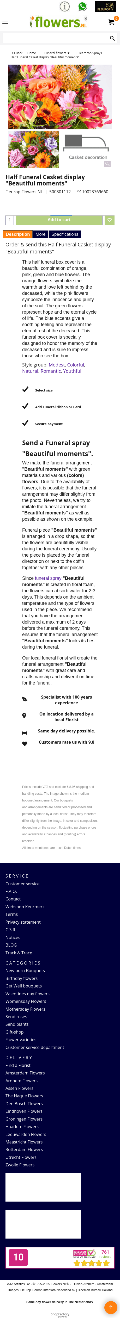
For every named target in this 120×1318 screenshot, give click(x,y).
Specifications (65, 234)
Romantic (51, 371)
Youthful (72, 371)
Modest (57, 365)
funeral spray (49, 578)
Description (18, 234)
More (40, 234)
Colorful (75, 365)
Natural (30, 371)
